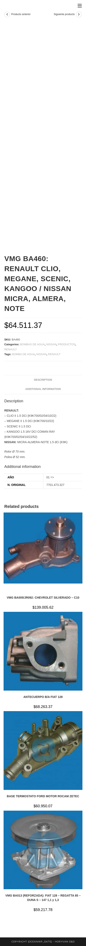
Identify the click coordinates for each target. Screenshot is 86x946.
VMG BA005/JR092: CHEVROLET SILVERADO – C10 (43, 597)
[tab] (43, 380)
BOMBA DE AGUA (23, 354)
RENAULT (10, 349)
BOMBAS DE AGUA (32, 344)
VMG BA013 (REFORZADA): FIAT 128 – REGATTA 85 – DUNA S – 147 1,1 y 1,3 (43, 898)
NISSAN (51, 344)
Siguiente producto (64, 14)
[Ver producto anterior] (7, 14)
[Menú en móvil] (80, 5)
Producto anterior (20, 14)
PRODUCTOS (66, 344)
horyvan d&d (65, 941)
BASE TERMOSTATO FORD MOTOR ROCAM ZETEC (43, 796)
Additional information (43, 389)
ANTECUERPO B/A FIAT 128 (43, 697)
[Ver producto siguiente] (79, 14)
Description (43, 379)
